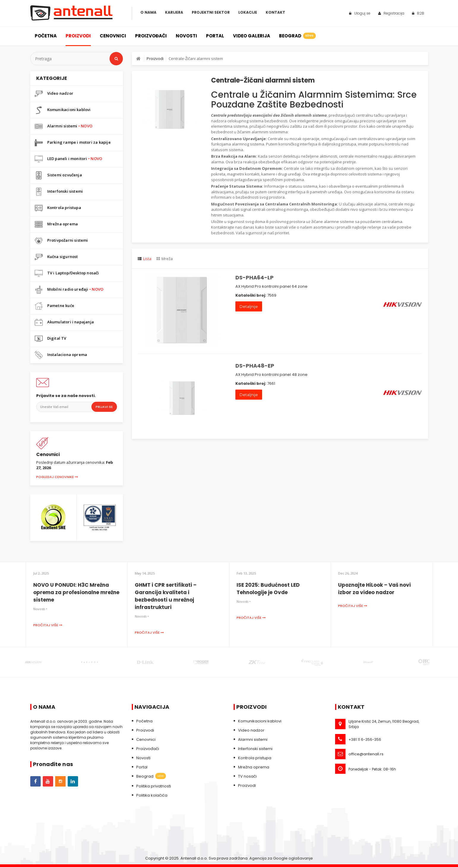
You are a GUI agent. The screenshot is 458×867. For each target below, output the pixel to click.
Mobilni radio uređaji (69, 290)
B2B (418, 13)
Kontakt (275, 12)
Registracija (391, 13)
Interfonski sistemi (59, 192)
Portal (215, 36)
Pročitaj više (47, 625)
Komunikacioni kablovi (63, 110)
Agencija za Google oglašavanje (281, 858)
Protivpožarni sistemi (61, 241)
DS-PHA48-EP (254, 365)
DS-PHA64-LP (254, 277)
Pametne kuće (54, 306)
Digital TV (50, 339)
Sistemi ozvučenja (58, 175)
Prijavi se (104, 406)
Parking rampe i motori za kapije (73, 143)
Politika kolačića (151, 795)
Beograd (297, 36)
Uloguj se (359, 13)
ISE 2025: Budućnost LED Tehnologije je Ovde (268, 588)
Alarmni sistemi (63, 126)
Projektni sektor (211, 12)
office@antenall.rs (365, 754)
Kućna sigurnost (56, 257)
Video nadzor (54, 94)
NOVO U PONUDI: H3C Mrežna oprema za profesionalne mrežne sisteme (76, 592)
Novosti (186, 36)
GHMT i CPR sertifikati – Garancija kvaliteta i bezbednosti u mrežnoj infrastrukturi (165, 596)
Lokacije (247, 12)
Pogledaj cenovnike (57, 476)
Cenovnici (113, 36)
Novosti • (40, 609)
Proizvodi (78, 36)
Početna (46, 36)
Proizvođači (151, 36)
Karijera (174, 12)
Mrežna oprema (56, 224)
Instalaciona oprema (61, 355)
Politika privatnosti (153, 786)
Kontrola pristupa (58, 208)
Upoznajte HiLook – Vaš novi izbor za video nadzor (374, 588)
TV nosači (247, 776)
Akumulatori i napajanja (64, 322)
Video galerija (251, 36)
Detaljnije (249, 306)
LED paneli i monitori (68, 159)
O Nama (148, 12)
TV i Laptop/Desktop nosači (67, 273)
